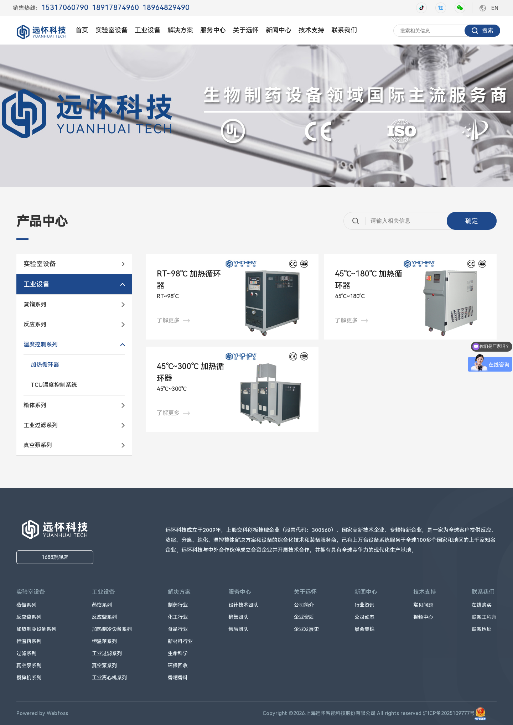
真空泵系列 (28, 665)
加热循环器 (45, 364)
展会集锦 (364, 629)
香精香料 (178, 677)
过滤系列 (26, 653)
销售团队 (238, 617)
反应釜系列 (28, 617)
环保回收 (178, 665)
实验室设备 (111, 30)
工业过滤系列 (107, 653)
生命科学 (178, 653)
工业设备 (147, 30)
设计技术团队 (243, 605)
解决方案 (180, 30)
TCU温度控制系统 (54, 385)
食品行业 (178, 629)
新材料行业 (180, 641)
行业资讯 (364, 605)
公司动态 (364, 617)
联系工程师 (484, 617)
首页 (82, 30)
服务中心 (213, 30)
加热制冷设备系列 (36, 629)
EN (494, 8)
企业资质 (304, 617)
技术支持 (311, 30)
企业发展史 (306, 629)
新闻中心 (278, 30)
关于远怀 (246, 30)
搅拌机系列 (28, 677)
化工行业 (178, 617)
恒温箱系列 (28, 641)
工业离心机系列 (109, 677)
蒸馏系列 (26, 605)
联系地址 (482, 629)
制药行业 (178, 605)
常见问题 (423, 605)
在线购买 (482, 605)
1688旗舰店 (55, 557)
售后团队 (238, 629)
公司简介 (304, 605)
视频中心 (423, 617)
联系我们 (344, 30)
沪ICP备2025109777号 (454, 713)
